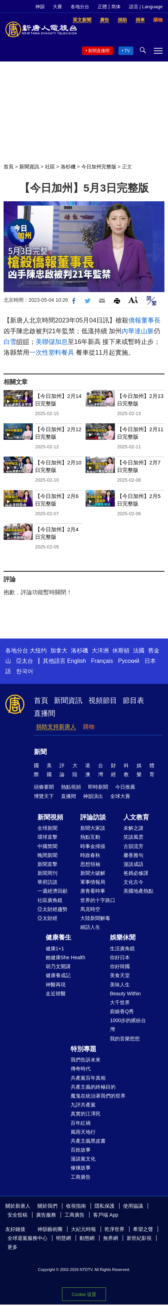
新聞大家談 (92, 828)
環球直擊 (47, 837)
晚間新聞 (47, 855)
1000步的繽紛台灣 (128, 1024)
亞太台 (24, 661)
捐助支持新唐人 (56, 727)
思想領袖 (90, 864)
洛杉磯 (68, 166)
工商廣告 (81, 1177)
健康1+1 (55, 948)
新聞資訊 (29, 166)
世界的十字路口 (97, 900)
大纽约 (38, 650)
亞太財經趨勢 (52, 909)
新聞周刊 (47, 873)
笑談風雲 (133, 837)
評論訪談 (93, 817)
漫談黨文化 (83, 1159)
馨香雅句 (133, 855)
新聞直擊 (47, 864)
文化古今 (133, 882)
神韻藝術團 (49, 1229)
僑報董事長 (144, 320)
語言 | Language (146, 6)
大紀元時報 (83, 1229)
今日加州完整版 (98, 166)
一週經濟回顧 (52, 891)
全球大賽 (120, 796)
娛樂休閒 (123, 937)
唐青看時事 (92, 891)
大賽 (57, 6)
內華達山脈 (138, 331)
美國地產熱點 (138, 891)
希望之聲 (143, 1229)
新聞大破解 (92, 873)
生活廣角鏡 (122, 948)
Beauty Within (125, 993)
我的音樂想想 (125, 1038)
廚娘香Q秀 (122, 1011)
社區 (50, 166)
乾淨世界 (114, 1229)
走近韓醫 (56, 993)
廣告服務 (46, 1215)
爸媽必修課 (135, 873)
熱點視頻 (71, 787)
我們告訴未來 (86, 1060)
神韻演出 (93, 796)
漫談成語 (133, 864)
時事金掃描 (92, 846)
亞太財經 (47, 918)
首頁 (9, 166)
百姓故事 (81, 1150)
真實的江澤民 (86, 1114)
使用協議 (133, 1206)
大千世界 (120, 1002)
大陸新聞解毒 (95, 918)
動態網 (87, 1238)
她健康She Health (65, 957)
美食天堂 (120, 975)
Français (102, 661)
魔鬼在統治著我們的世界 (98, 1096)
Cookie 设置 (84, 1294)
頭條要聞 (44, 787)
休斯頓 (120, 650)
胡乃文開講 (58, 966)
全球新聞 (47, 828)
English (76, 661)
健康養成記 (58, 975)
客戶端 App (105, 1215)
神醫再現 (56, 984)
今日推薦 (125, 787)
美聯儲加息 (52, 341)
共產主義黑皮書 (88, 1141)
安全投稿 (17, 1215)
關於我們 (47, 1206)
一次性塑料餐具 (51, 352)
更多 (12, 1247)
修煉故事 (81, 1168)
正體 (102, 6)
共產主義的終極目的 (93, 1087)
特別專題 (83, 1049)
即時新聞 (98, 787)
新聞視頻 (50, 817)
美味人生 (120, 984)
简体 (116, 6)
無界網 (110, 1238)
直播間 (44, 713)
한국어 (24, 671)
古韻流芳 (133, 846)
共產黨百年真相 (88, 1078)
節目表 (133, 700)
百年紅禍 (81, 1123)
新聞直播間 (99, 50)
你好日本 (120, 957)
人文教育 (136, 817)
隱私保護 (104, 1206)
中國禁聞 (47, 846)
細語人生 (90, 927)
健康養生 (58, 937)
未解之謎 (133, 828)
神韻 (40, 6)
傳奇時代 (81, 1068)
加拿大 (58, 650)
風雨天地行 (83, 1132)
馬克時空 (90, 909)
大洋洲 (100, 650)
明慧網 (63, 1238)
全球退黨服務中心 (27, 1238)
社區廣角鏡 (49, 900)
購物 (89, 727)
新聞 (40, 751)
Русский (128, 661)
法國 (138, 650)
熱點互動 (90, 837)
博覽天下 (44, 796)
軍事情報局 (92, 882)
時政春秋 (90, 855)
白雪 (10, 341)
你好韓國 (120, 966)
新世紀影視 (139, 1238)
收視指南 (76, 1206)
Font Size (133, 300)
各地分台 (80, 6)
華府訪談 (47, 882)
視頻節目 (102, 700)
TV (127, 50)
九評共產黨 (83, 1105)
